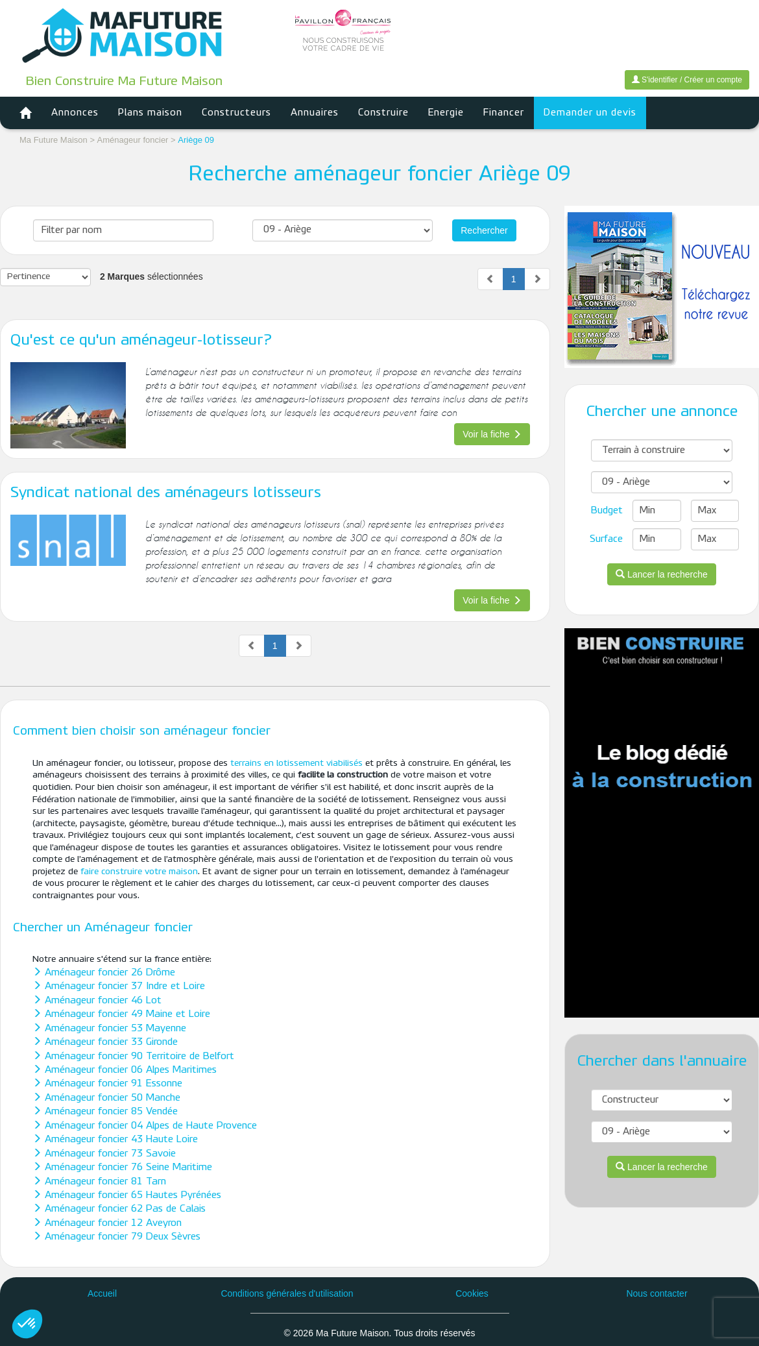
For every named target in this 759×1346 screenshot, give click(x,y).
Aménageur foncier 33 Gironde (105, 1042)
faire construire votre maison (139, 872)
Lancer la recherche (662, 574)
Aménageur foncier (134, 140)
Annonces (75, 112)
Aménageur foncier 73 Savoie (104, 1153)
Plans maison (150, 112)
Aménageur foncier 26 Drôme (103, 972)
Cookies (471, 1293)
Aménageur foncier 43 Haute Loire (115, 1139)
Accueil (102, 1293)
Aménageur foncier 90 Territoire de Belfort (133, 1056)
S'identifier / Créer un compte (687, 79)
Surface (606, 539)
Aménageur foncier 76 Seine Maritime (122, 1167)
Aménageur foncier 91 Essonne (107, 1083)
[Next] (537, 279)
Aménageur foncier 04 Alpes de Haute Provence (144, 1126)
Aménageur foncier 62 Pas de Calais (119, 1209)
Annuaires (315, 112)
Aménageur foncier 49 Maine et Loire (121, 1014)
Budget (607, 510)
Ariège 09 (196, 140)
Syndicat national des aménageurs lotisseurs (165, 493)
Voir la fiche (492, 434)
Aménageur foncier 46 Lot (97, 1000)
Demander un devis (590, 112)
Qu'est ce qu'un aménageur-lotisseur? (141, 341)
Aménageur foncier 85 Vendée (105, 1111)
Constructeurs (236, 112)
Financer (503, 112)
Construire (383, 112)
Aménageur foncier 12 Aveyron (107, 1223)
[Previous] (490, 279)
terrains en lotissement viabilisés (296, 763)
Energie (446, 112)
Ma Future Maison (53, 140)
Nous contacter (656, 1293)
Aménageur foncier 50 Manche (106, 1098)
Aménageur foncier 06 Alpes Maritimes (124, 1070)
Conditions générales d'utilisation (287, 1293)
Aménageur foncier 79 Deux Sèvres (116, 1237)
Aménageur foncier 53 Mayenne (109, 1028)
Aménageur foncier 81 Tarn (99, 1181)
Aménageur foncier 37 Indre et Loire (118, 986)
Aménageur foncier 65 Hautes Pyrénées (126, 1195)
